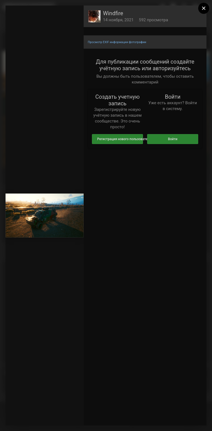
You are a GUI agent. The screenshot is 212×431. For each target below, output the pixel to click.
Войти (172, 139)
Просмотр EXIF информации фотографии (117, 42)
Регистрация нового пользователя (120, 139)
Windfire (113, 13)
